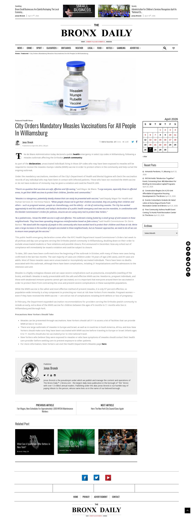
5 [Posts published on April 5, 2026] (145, 135)
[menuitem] (19, 48)
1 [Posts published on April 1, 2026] (160, 130)
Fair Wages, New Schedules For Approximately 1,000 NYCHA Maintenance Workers (45, 410)
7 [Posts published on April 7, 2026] (155, 135)
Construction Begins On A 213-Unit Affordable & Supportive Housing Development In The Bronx (158, 193)
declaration (35, 163)
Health (25, 120)
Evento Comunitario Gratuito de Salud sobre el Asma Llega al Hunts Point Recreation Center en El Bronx (159, 203)
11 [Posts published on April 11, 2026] (175, 135)
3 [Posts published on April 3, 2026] (170, 130)
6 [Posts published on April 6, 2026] (150, 135)
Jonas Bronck (20, 16)
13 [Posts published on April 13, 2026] (150, 140)
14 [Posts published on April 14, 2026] (155, 140)
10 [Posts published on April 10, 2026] (170, 135)
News (30, 120)
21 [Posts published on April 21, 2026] (155, 145)
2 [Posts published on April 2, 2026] (165, 130)
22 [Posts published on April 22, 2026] (160, 145)
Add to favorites (107, 142)
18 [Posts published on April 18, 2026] (175, 140)
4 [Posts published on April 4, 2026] (175, 130)
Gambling (18, 6)
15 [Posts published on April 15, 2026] (160, 140)
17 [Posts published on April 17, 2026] (170, 140)
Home (17, 53)
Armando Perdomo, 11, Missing (157, 171)
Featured (24, 53)
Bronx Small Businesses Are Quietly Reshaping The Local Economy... (37, 11)
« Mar (145, 156)
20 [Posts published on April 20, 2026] (150, 145)
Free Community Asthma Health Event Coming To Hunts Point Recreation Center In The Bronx (159, 212)
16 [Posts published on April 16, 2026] (165, 140)
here (104, 344)
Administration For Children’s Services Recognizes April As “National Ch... (154, 11)
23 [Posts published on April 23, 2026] (165, 145)
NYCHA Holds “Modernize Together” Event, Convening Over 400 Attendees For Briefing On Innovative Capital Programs (159, 181)
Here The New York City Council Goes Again (107, 408)
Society (134, 6)
